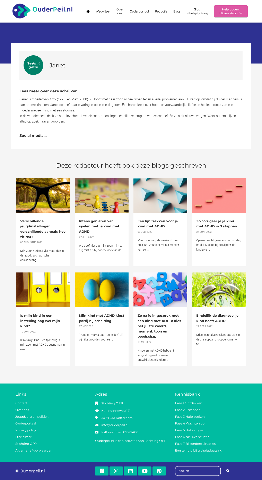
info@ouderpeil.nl (114, 425)
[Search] (228, 471)
